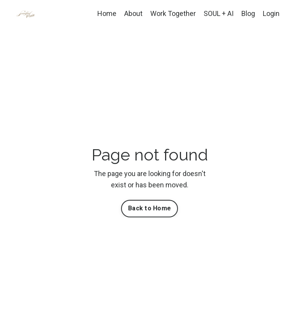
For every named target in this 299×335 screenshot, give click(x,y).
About (133, 13)
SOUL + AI (219, 13)
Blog (248, 13)
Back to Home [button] (149, 208)
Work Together (173, 13)
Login (271, 13)
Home (106, 13)
